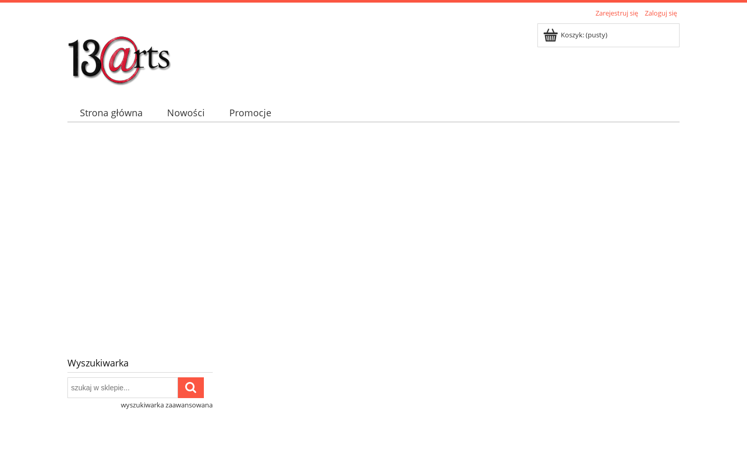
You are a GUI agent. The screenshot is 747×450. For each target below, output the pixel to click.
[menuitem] (111, 113)
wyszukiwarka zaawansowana (167, 405)
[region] (373, 234)
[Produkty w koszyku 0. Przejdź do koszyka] (576, 34)
